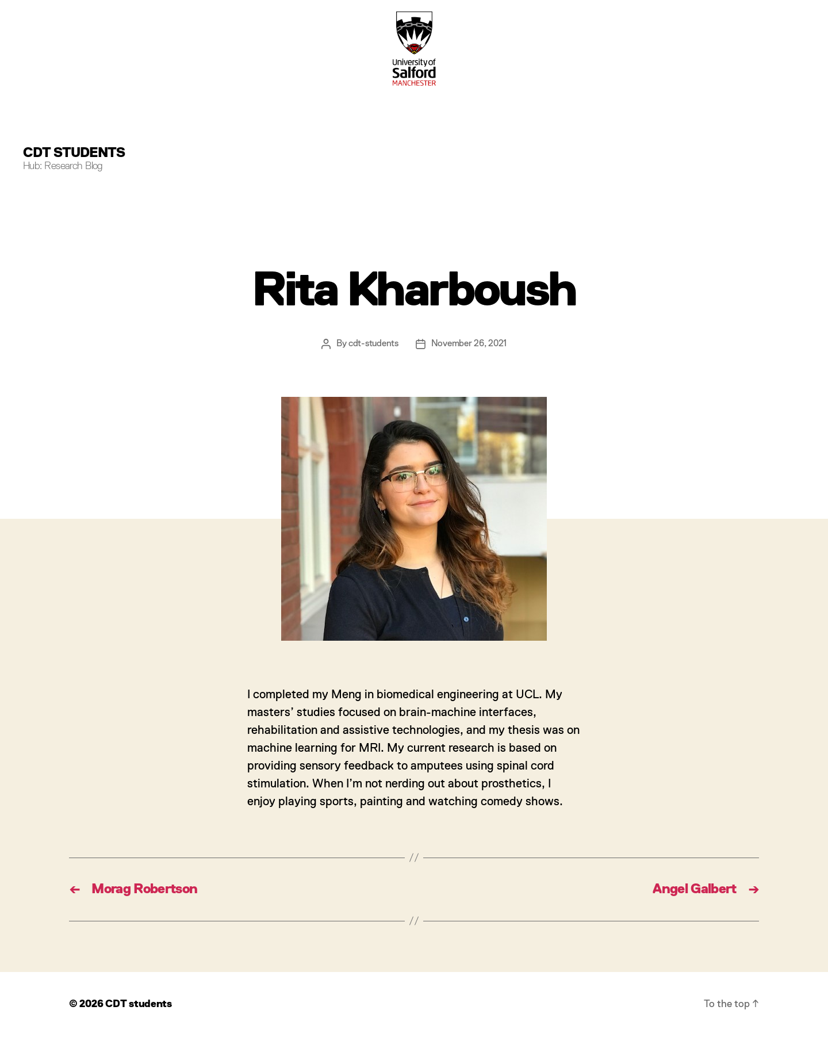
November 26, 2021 (469, 344)
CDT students (74, 153)
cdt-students (373, 344)
